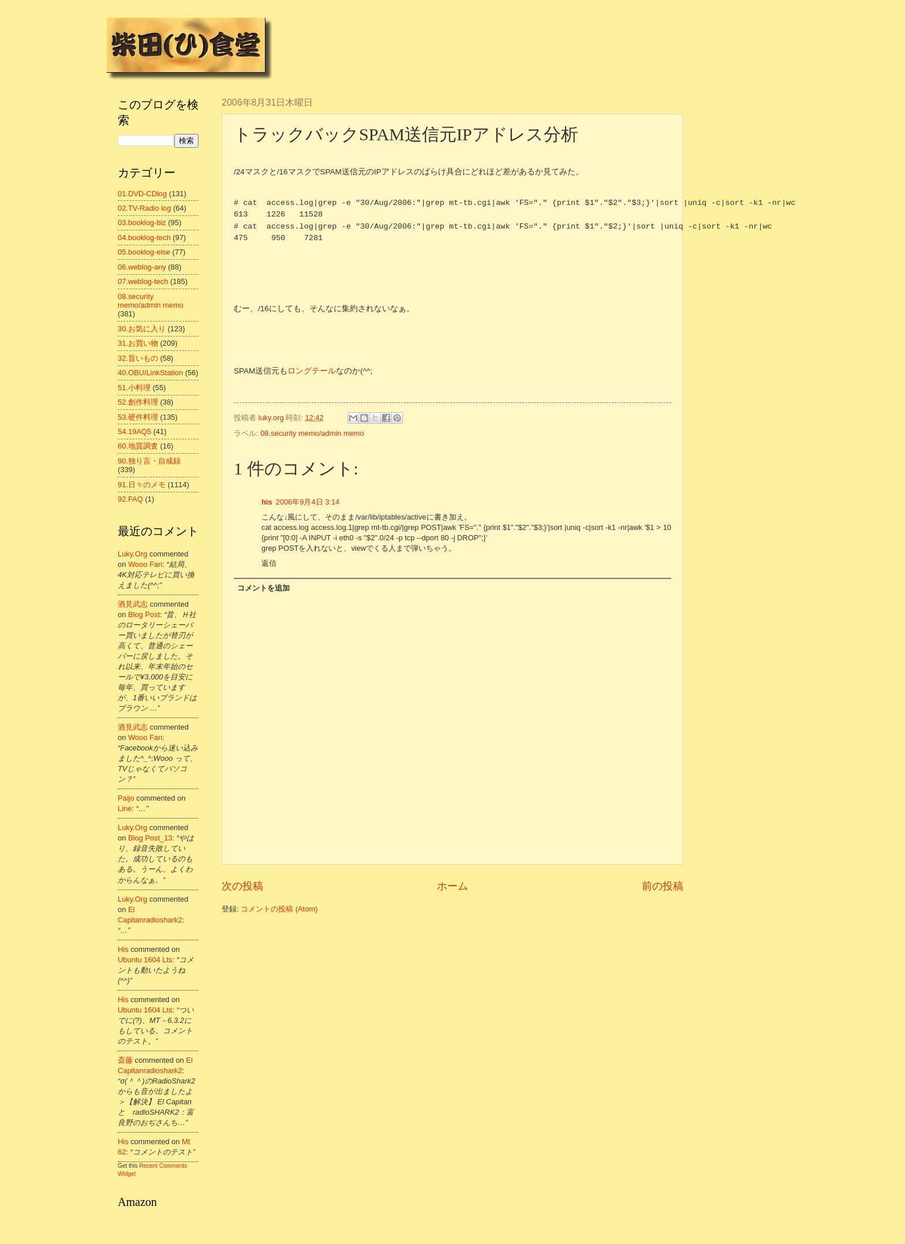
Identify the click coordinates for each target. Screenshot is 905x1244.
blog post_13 (150, 838)
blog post (144, 614)
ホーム (452, 886)
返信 (268, 563)
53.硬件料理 (138, 417)
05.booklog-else (144, 252)
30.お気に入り (142, 328)
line (125, 808)
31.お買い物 (138, 343)
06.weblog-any (142, 267)
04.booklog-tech (144, 237)
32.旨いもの (138, 358)
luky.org (132, 554)
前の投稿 (662, 886)
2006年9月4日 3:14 (308, 502)
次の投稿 (242, 886)
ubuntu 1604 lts (145, 959)
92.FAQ (130, 499)
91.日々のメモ (142, 484)
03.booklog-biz (142, 222)
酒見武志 (133, 604)
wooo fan (145, 564)
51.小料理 (134, 387)
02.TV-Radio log (144, 208)
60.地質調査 (138, 446)
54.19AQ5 (134, 431)
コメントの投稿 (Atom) (279, 909)
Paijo (126, 798)
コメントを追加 (263, 588)
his (266, 502)
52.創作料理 (138, 402)
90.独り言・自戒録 (149, 461)
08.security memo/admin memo (312, 433)
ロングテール (311, 371)
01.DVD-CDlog (142, 193)
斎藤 (125, 1060)
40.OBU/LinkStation (150, 372)
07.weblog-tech (143, 281)
